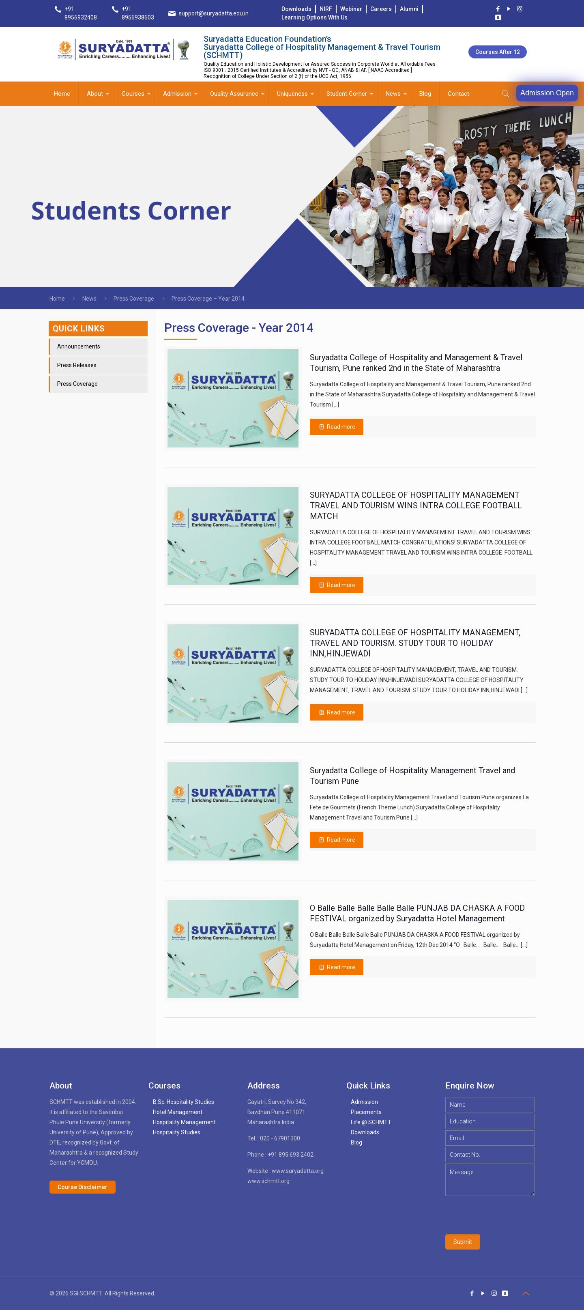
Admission (364, 1102)
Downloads (296, 9)
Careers (381, 9)
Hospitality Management (184, 1122)
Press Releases (77, 365)
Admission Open (547, 93)
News (89, 298)
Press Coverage (134, 298)
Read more (341, 967)
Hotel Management (177, 1112)
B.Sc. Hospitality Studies (183, 1102)
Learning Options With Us (314, 17)
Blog (356, 1142)
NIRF (326, 9)
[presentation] (507, 1215)
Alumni (409, 9)
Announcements (78, 346)
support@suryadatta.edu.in (214, 13)
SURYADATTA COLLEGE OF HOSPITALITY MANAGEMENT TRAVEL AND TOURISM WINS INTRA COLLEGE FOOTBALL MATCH (416, 505)
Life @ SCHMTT (371, 1122)
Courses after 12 (497, 52)
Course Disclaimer (82, 1187)
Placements (366, 1112)
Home (57, 298)
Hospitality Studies (176, 1132)
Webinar (351, 9)
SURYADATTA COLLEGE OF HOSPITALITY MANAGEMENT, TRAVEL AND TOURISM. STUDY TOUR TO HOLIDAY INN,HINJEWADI (415, 643)
